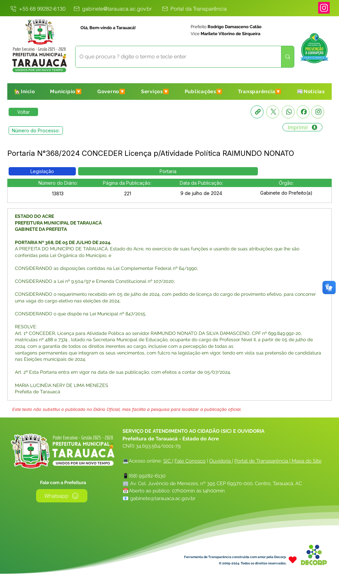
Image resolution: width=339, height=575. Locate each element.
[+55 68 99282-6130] (37, 9)
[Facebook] (303, 111)
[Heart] (292, 559)
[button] (66, 91)
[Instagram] (324, 8)
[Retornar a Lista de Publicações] (23, 112)
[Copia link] (257, 111)
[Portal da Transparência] (194, 9)
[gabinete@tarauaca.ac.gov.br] (112, 9)
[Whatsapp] (288, 111)
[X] (272, 111)
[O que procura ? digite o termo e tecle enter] (173, 56)
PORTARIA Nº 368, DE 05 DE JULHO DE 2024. (63, 242)
